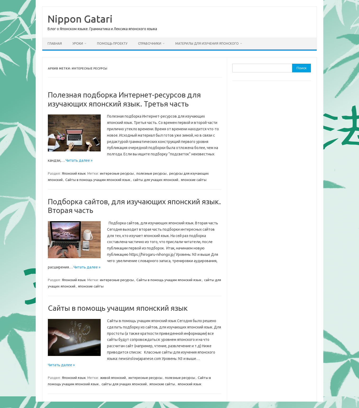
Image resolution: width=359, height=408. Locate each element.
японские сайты (193, 180)
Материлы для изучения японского (207, 43)
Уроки (77, 43)
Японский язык (74, 173)
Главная (55, 43)
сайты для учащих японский (155, 180)
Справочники (149, 43)
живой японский (113, 377)
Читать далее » (79, 160)
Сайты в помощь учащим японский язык (97, 180)
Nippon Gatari (80, 18)
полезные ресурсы (151, 173)
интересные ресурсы (117, 173)
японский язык (189, 384)
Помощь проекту (112, 43)
